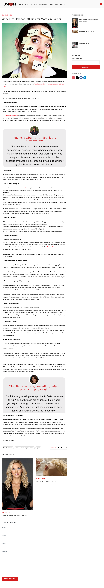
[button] (43, 4)
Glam (38, 448)
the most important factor (55, 247)
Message (5, 551)
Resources (43, 4)
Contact (63, 4)
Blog (57, 4)
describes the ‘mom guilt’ (19, 188)
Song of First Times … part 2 (46, 482)
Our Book (34, 4)
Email (4, 535)
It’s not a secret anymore (10, 115)
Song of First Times (84, 43)
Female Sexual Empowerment (24, 448)
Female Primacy (7, 448)
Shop (51, 4)
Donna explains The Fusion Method (14, 515)
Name (4, 527)
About (27, 4)
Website (4, 543)
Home (21, 4)
